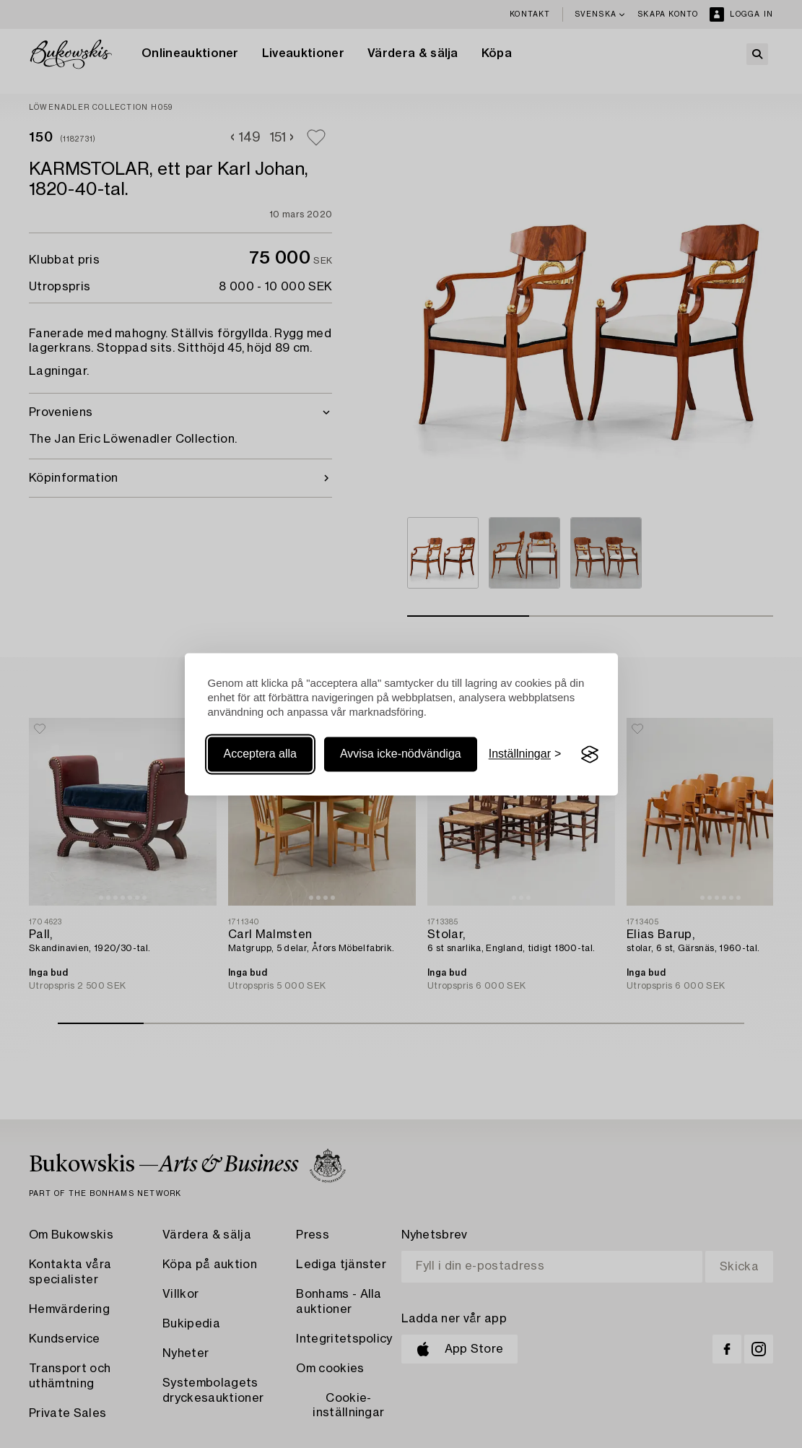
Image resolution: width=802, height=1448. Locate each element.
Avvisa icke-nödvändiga (400, 754)
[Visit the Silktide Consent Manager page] (589, 754)
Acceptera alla (260, 754)
